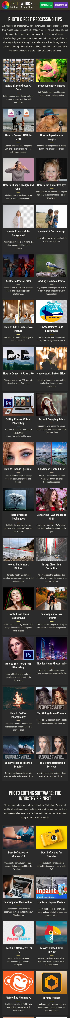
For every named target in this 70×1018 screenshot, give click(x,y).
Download (45, 5)
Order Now (59, 5)
